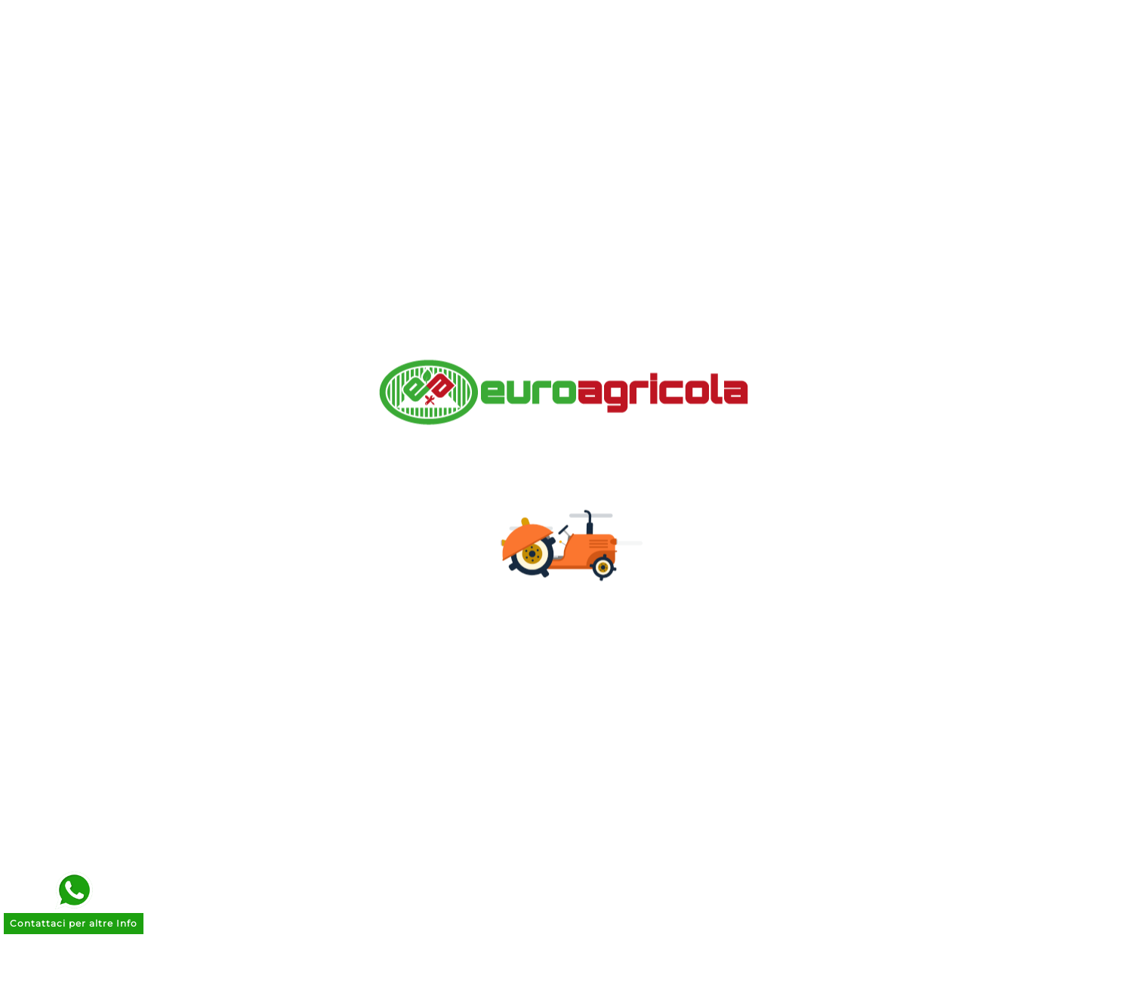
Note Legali (374, 573)
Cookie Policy (382, 644)
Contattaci (372, 667)
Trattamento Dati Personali (425, 620)
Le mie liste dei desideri (650, 620)
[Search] (778, 56)
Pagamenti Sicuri (393, 550)
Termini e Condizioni (404, 597)
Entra (355, 690)
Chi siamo (370, 527)
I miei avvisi (611, 644)
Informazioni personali (647, 527)
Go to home (782, 210)
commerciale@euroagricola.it (919, 670)
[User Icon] (977, 56)
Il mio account (385, 714)
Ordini (594, 550)
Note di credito (622, 573)
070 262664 (863, 693)
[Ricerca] (544, 56)
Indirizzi (599, 597)
